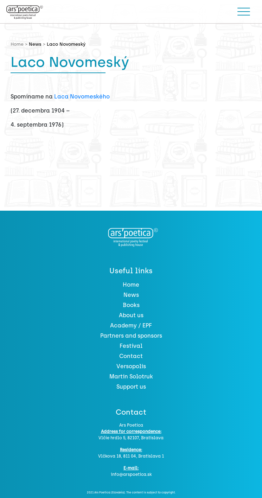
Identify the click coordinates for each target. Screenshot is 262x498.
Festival (131, 346)
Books (131, 305)
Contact (131, 356)
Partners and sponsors (131, 335)
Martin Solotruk (131, 376)
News (35, 44)
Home (131, 284)
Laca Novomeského (82, 96)
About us (131, 315)
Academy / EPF (131, 325)
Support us (131, 386)
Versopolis (131, 366)
